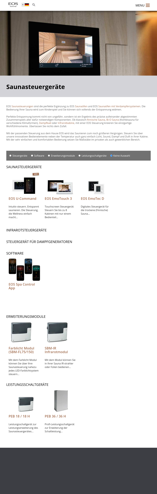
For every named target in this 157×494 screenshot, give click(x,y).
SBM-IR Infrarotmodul (56, 350)
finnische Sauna (96, 119)
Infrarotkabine (66, 123)
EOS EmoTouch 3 (58, 198)
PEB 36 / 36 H (55, 416)
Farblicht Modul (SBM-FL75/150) (21, 350)
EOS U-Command (22, 198)
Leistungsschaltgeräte (92, 155)
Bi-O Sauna (112, 119)
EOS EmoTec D (92, 198)
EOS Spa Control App (22, 286)
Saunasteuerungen (22, 106)
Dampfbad (45, 123)
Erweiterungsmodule (61, 155)
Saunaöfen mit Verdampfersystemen (119, 106)
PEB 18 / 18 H (19, 416)
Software (37, 155)
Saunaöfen (81, 106)
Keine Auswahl (120, 155)
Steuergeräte (18, 155)
